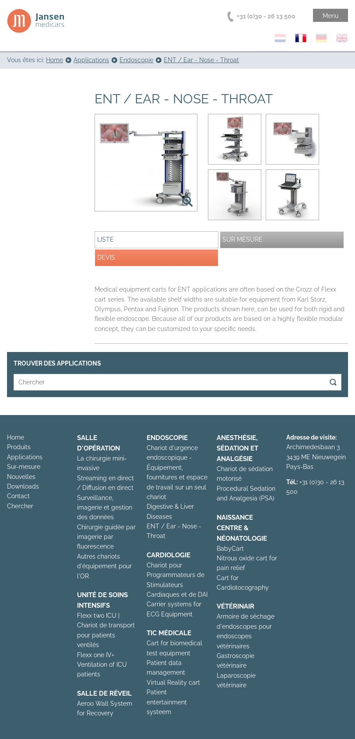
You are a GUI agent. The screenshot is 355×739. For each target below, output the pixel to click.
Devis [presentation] (106, 257)
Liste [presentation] (105, 239)
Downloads (23, 486)
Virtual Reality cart (173, 682)
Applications (24, 457)
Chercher (20, 506)
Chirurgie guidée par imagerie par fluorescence (106, 537)
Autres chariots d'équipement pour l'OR (104, 566)
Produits (19, 446)
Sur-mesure (23, 466)
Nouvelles (21, 476)
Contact (18, 496)
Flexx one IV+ (95, 654)
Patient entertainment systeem (167, 702)
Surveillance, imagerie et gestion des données (104, 507)
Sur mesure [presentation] (242, 239)
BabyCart (230, 548)
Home (15, 437)
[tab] (157, 239)
